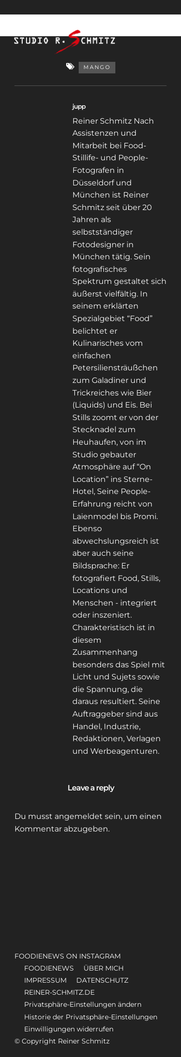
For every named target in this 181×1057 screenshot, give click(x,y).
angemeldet (79, 816)
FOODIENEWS (49, 968)
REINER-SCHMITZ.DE (59, 992)
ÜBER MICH (104, 968)
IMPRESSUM (45, 980)
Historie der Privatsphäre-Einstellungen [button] (90, 1017)
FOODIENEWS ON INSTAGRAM (67, 956)
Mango (97, 67)
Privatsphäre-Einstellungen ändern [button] (82, 1004)
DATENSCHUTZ (102, 980)
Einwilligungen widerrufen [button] (68, 1029)
